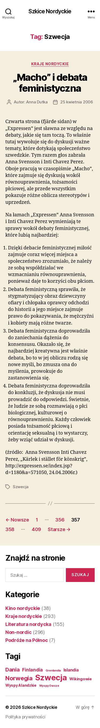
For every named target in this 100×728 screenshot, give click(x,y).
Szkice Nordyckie (50, 11)
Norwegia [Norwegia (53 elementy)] (19, 678)
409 (36, 529)
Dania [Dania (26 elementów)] (12, 669)
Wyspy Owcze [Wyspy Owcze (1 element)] (49, 685)
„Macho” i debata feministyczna (50, 82)
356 (59, 520)
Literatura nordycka (28, 624)
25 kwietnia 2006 (76, 101)
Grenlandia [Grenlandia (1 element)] (53, 670)
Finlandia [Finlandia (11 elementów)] (32, 670)
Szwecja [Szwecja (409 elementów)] (51, 677)
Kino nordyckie (22, 608)
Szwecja (21, 486)
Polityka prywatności (25, 716)
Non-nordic (18, 632)
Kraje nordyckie (50, 64)
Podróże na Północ (26, 640)
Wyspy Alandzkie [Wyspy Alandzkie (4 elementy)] (21, 685)
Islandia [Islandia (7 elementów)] (71, 670)
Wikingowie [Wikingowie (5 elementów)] (80, 679)
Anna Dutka (36, 101)
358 (9, 529)
